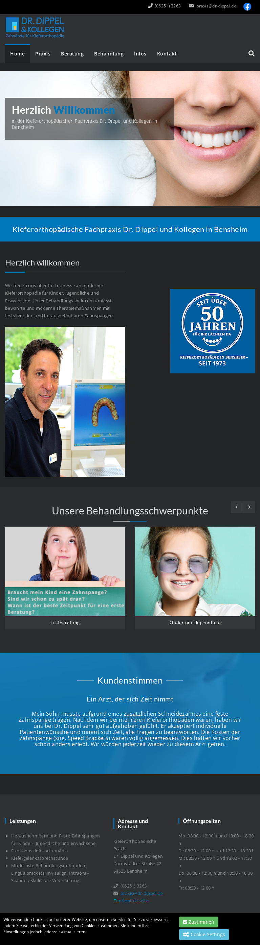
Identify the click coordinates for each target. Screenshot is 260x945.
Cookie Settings (204, 934)
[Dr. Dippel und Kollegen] (36, 19)
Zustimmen (198, 922)
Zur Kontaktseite (131, 901)
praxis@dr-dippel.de (216, 6)
